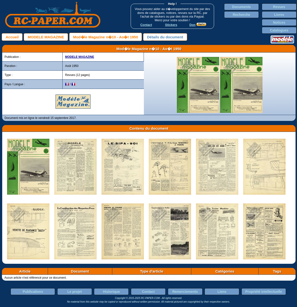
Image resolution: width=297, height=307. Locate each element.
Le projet (74, 292)
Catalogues (279, 30)
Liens (222, 292)
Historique (111, 292)
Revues (279, 7)
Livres (279, 15)
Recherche (241, 15)
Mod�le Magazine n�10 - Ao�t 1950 (105, 37)
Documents (241, 7)
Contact (148, 292)
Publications (33, 292)
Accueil (12, 37)
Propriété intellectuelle (263, 292)
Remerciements (185, 292)
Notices (279, 22)
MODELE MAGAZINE (46, 37)
